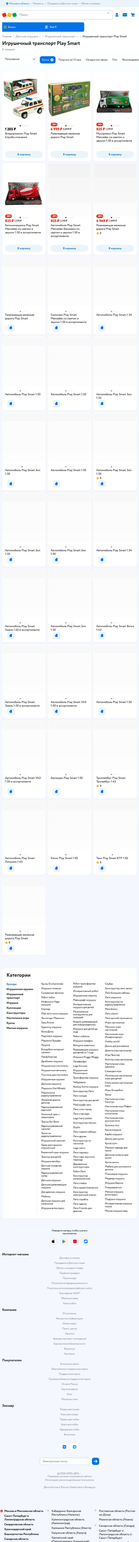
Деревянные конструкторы (81, 1165)
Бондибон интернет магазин (52, 1051)
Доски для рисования (117, 1046)
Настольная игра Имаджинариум (114, 1036)
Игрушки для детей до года (85, 1030)
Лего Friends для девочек (82, 1210)
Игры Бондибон (114, 1090)
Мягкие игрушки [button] (17, 1028)
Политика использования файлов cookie (69, 1288)
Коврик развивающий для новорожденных (85, 1023)
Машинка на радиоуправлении (51, 1094)
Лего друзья (79, 1136)
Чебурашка (79, 1082)
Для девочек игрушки (53, 1192)
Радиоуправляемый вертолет (52, 1108)
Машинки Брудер (51, 1040)
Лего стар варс (81, 1113)
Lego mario (79, 1148)
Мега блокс (111, 1009)
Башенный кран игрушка (55, 1152)
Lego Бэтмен (80, 1066)
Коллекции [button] (14, 1008)
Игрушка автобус (50, 1161)
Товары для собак (69, 1419)
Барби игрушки (113, 1134)
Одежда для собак (69, 1429)
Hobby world (112, 1041)
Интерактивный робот (85, 991)
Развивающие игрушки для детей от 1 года (85, 1051)
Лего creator (80, 1183)
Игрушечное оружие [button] (20, 989)
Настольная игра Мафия (118, 1106)
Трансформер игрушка (85, 1077)
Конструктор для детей (86, 1100)
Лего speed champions (85, 1187)
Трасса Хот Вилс (50, 1121)
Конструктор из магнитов (82, 1142)
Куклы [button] (11, 1023)
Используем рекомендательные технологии (69, 1479)
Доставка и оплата (69, 1257)
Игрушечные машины (85, 995)
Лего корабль (80, 1199)
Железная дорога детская (50, 1101)
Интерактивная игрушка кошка (118, 1205)
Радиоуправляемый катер (52, 1174)
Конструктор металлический (81, 1177)
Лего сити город (82, 1109)
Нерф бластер (49, 1056)
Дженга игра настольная (118, 1050)
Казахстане (76, 1487)
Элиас (108, 1094)
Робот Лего (79, 1171)
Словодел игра (113, 1071)
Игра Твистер (112, 1055)
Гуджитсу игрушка (51, 1027)
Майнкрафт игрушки (84, 1000)
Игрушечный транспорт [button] (15, 996)
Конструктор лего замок (118, 988)
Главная (7, 36)
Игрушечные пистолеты (54, 1065)
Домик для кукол (114, 1138)
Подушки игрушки (115, 1199)
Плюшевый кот (113, 1187)
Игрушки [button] (12, 1003)
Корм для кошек (69, 1414)
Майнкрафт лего (82, 1104)
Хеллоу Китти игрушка (85, 1086)
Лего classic (111, 1013)
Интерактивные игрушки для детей (83, 1006)
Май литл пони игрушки (54, 1013)
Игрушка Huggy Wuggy (86, 1057)
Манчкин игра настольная (113, 1028)
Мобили (45, 1196)
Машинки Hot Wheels (53, 1088)
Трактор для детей (51, 1156)
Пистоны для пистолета (54, 1074)
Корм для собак (69, 1424)
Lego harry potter (82, 1118)
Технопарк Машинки (52, 1018)
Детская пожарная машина (51, 1167)
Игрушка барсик (114, 1183)
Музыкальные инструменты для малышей (82, 1014)
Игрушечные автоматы (53, 1070)
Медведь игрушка (114, 1178)
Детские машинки (51, 1083)
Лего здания (80, 1203)
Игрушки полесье (51, 988)
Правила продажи (69, 1273)
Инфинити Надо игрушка (50, 1003)
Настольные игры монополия (115, 1112)
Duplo (76, 1127)
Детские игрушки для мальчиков (53, 1202)
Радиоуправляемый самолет (52, 1127)
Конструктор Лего (83, 1091)
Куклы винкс (112, 1162)
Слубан (109, 983)
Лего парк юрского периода (84, 1158)
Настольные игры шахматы (115, 1065)
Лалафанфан (80, 1061)
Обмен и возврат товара (69, 1268)
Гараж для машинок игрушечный (51, 1146)
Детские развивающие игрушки (53, 1186)
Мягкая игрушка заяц (116, 1211)
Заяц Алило (47, 1022)
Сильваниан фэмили (52, 992)
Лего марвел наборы (84, 1131)
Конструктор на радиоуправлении (115, 1003)
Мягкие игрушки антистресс (114, 1193)
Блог (69, 1394)
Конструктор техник (84, 1122)
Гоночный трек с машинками (50, 1116)
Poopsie (45, 1045)
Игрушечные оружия (52, 1079)
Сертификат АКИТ (69, 1293)
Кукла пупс (111, 1143)
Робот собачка (81, 1036)
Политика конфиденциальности (69, 1283)
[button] (50, 27)
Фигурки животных (84, 1045)
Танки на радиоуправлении (51, 1135)
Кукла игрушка (113, 1129)
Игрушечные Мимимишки (80, 1072)
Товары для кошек (69, 1409)
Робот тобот (48, 997)
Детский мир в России (56, 1487)
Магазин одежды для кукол (116, 1149)
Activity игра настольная (118, 1059)
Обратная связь (69, 1298)
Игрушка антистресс (52, 1208)
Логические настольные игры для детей (118, 1077)
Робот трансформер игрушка (84, 985)
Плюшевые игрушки (116, 1174)
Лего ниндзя (80, 1095)
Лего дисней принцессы (118, 1018)
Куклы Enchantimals (52, 983)
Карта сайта (69, 1303)
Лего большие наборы (117, 992)
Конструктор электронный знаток (84, 1193)
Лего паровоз (80, 1152)
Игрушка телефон (83, 1040)
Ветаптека (69, 1434)
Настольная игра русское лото (114, 1119)
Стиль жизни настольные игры (118, 1084)
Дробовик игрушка (52, 1061)
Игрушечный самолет (53, 1140)
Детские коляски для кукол (116, 1156)
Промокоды (69, 1278)
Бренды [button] (12, 984)
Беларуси (90, 1487)
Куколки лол (112, 1125)
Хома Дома (47, 1031)
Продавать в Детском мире (69, 1262)
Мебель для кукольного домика (118, 1168)
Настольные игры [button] (18, 1018)
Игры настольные (115, 1022)
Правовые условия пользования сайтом (69, 1476)
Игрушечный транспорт (60, 36)
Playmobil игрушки (51, 1036)
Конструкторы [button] (16, 1013)
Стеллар (45, 1009)
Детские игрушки (27, 36)
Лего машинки (113, 997)
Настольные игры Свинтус (115, 1100)
